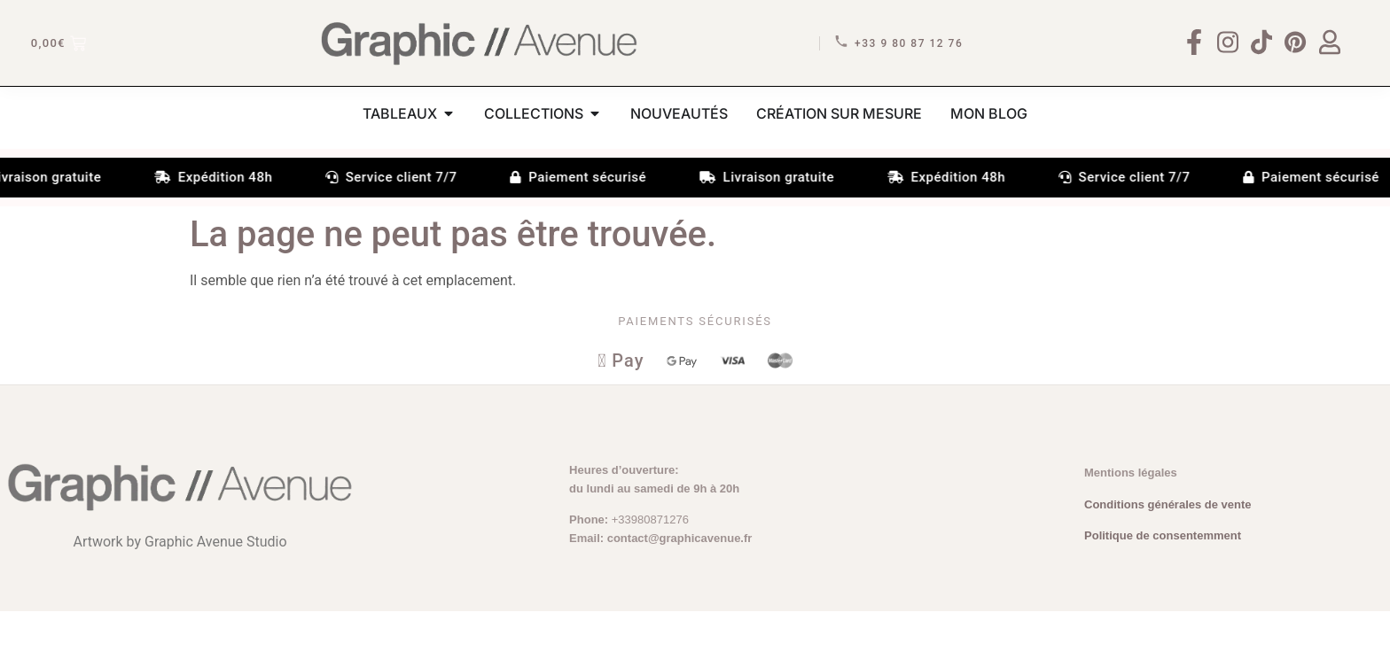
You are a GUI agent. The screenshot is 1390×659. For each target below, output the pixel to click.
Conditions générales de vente (1168, 552)
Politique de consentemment (1162, 584)
